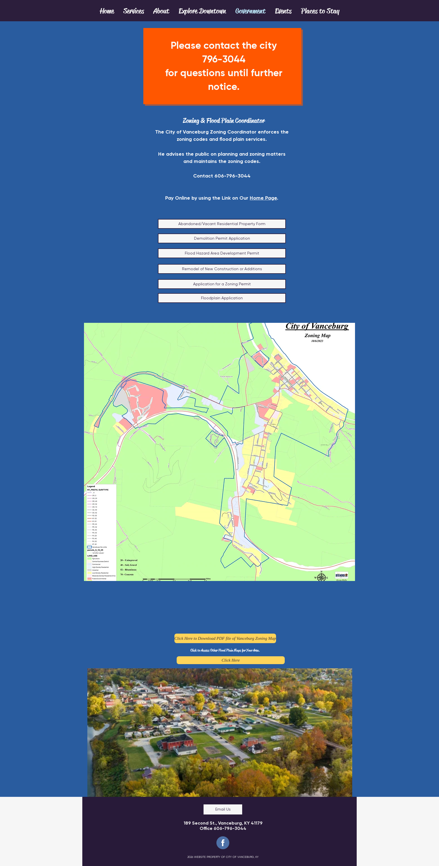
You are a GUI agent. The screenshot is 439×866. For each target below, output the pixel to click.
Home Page (263, 198)
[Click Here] (231, 660)
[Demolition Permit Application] (222, 238)
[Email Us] (223, 809)
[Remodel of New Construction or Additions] (222, 269)
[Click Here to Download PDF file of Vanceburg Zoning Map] (225, 638)
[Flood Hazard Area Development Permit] (222, 253)
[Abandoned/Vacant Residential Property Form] (222, 224)
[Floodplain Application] (222, 298)
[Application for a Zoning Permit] (222, 284)
